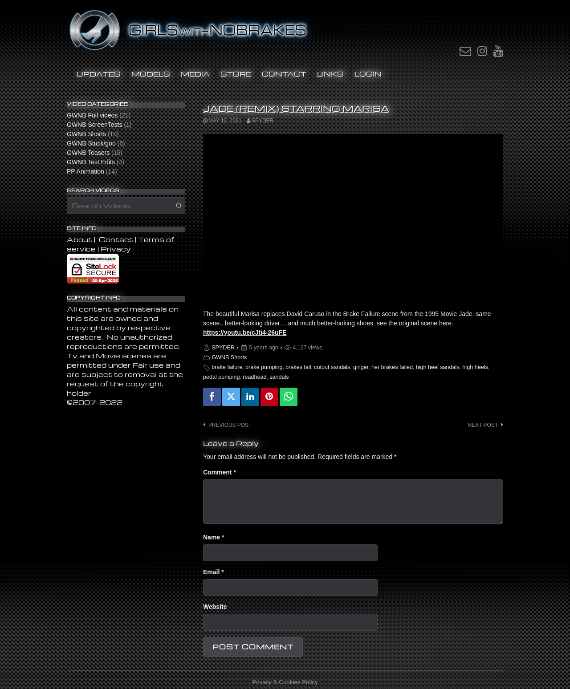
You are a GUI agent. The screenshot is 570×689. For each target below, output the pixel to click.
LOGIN (368, 73)
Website (215, 606)
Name (213, 537)
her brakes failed (392, 367)
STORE (235, 73)
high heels (475, 367)
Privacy (116, 248)
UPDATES (99, 73)
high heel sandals (438, 367)
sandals (279, 377)
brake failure (227, 367)
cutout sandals (332, 367)
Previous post (230, 425)
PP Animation (85, 171)
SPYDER (262, 121)
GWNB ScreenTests (94, 124)
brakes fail (298, 367)
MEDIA (195, 73)
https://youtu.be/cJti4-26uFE (244, 332)
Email (213, 572)
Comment (219, 472)
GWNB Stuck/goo (91, 143)
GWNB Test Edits (91, 162)
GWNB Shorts (229, 357)
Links (330, 73)
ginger (360, 367)
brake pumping (263, 367)
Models (150, 73)
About (80, 239)
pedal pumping (221, 377)
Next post (483, 425)
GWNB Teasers (88, 152)
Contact (284, 73)
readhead (254, 377)
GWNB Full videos (92, 115)
